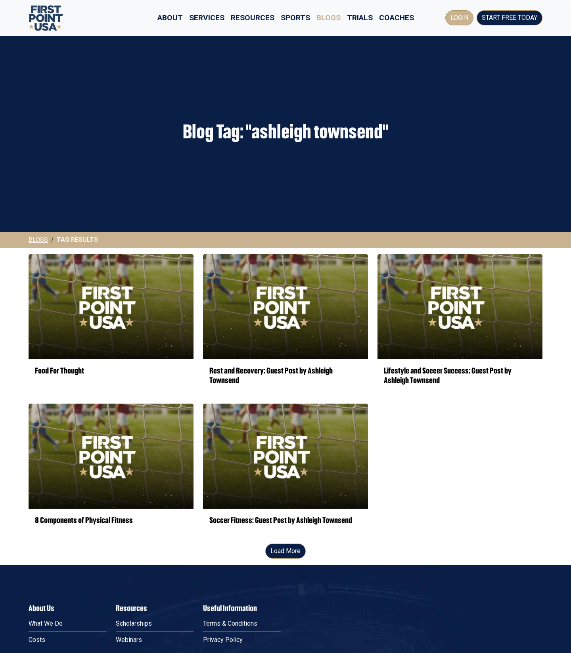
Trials (360, 17)
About (170, 17)
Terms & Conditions (230, 623)
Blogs (328, 17)
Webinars (129, 639)
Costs (37, 639)
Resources (252, 17)
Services (206, 17)
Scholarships (134, 623)
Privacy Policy (223, 639)
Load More (285, 551)
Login (459, 17)
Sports (295, 17)
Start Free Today (509, 17)
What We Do (46, 623)
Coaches (396, 17)
